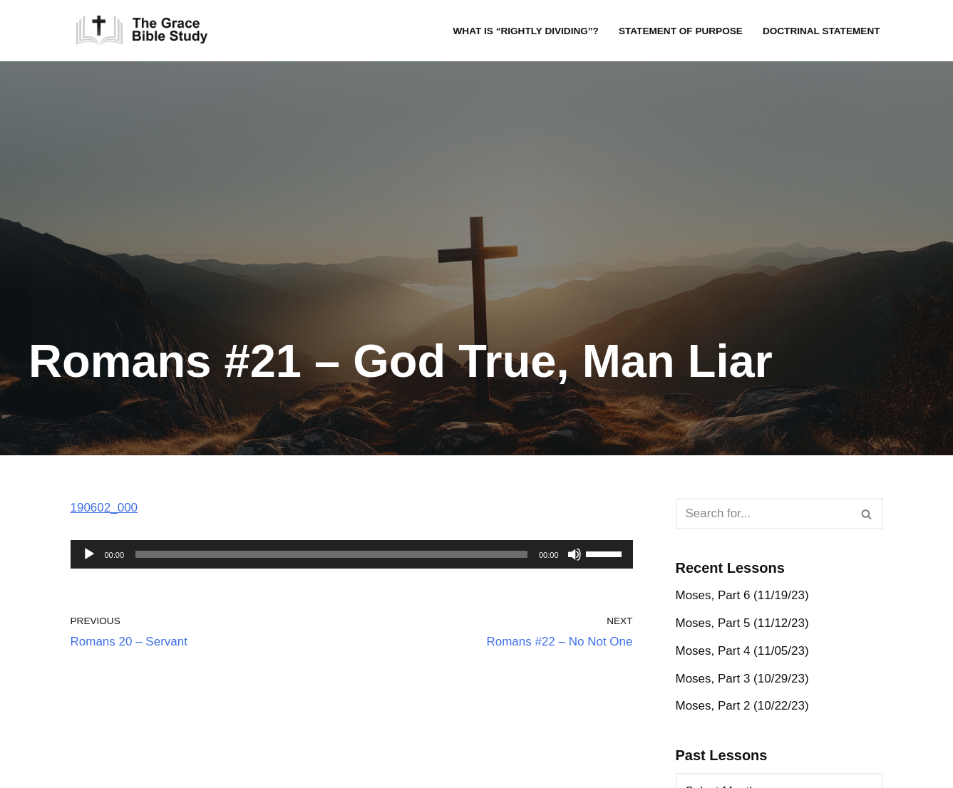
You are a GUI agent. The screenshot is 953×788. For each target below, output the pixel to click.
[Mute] (574, 554)
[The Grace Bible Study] (142, 30)
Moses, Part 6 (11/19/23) (742, 595)
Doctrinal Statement (821, 31)
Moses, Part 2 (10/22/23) (742, 705)
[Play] (89, 554)
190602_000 (104, 507)
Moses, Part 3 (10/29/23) (742, 678)
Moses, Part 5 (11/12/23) (742, 623)
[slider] (331, 554)
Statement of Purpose (681, 31)
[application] (352, 554)
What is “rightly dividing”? (525, 31)
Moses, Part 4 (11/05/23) (742, 651)
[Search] (763, 513)
